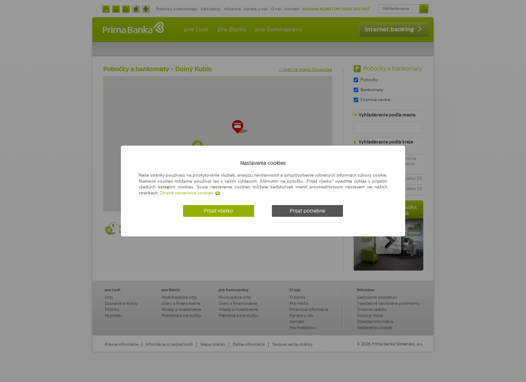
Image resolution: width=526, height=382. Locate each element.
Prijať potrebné (307, 211)
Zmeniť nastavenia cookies (186, 192)
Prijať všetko (218, 211)
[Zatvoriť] (385, 162)
